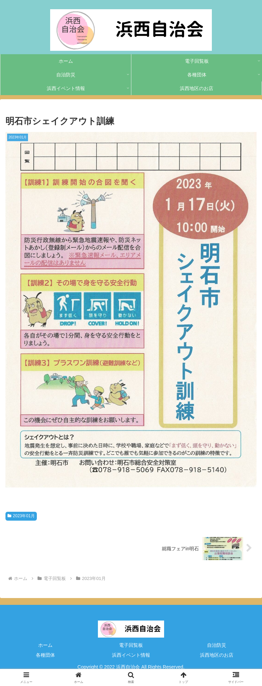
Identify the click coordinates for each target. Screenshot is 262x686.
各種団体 (45, 655)
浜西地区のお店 (216, 655)
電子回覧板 (131, 645)
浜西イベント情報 (131, 655)
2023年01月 (21, 515)
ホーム (45, 645)
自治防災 (216, 645)
